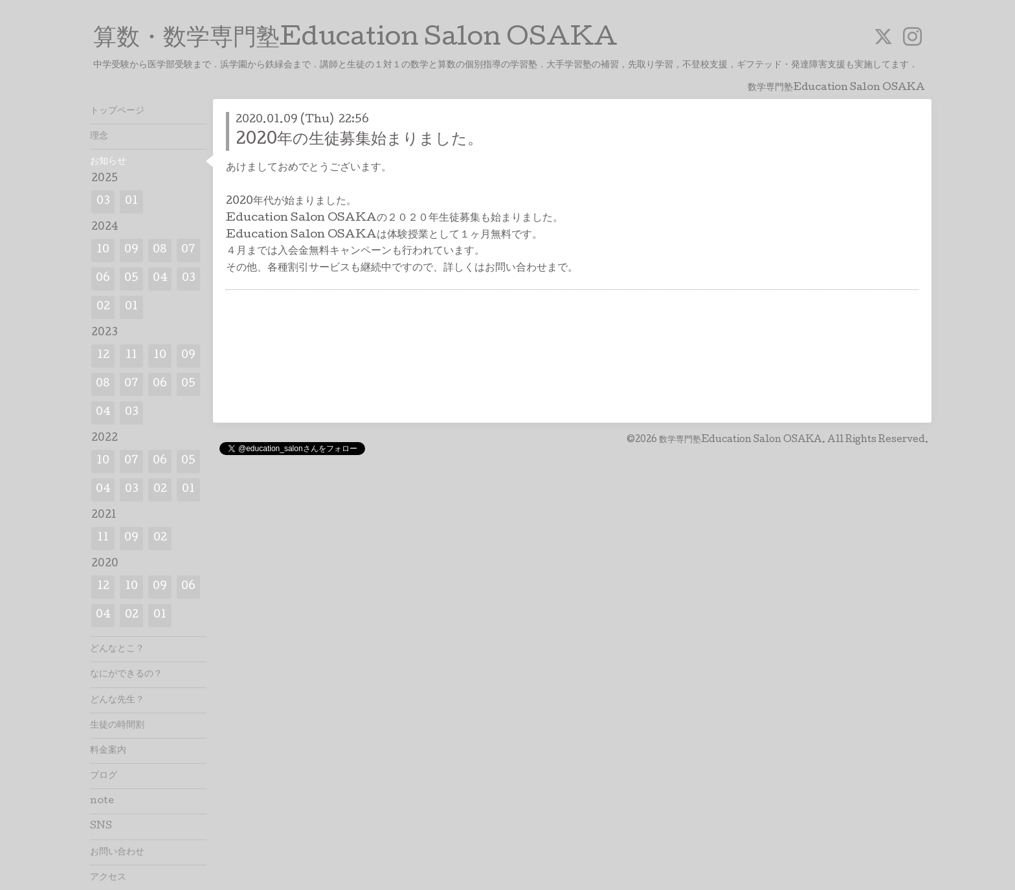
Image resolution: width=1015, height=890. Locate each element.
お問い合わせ (117, 852)
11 (131, 355)
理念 (99, 136)
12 (103, 355)
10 (102, 250)
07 (188, 250)
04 (160, 278)
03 (103, 201)
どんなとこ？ (117, 649)
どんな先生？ (117, 700)
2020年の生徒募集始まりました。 (359, 140)
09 (131, 250)
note (102, 801)
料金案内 (108, 751)
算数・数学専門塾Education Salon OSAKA (355, 39)
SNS (101, 826)
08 (160, 250)
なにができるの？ (126, 674)
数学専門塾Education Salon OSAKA (740, 440)
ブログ (103, 776)
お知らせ (108, 162)
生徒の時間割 (117, 725)
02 (103, 307)
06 (103, 278)
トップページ (117, 111)
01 (131, 201)
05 (131, 278)
